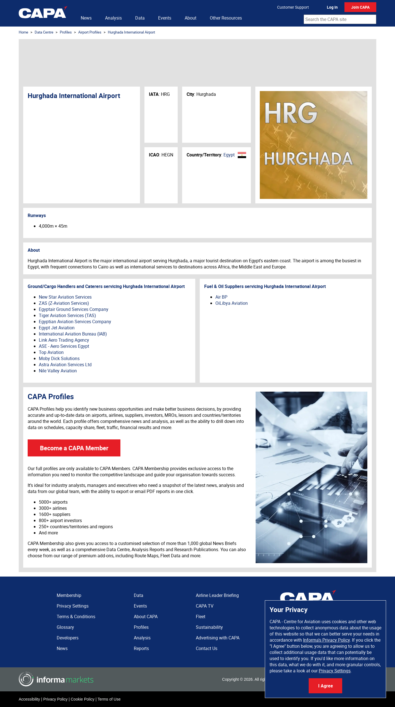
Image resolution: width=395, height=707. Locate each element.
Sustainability (209, 627)
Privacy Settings (335, 671)
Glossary (65, 627)
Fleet (200, 616)
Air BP (221, 297)
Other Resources (226, 18)
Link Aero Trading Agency (64, 340)
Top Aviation (51, 352)
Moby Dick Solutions (59, 358)
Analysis (113, 18)
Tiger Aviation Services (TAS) (67, 315)
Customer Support (293, 7)
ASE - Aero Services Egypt (64, 346)
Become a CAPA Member (74, 448)
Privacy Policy (55, 699)
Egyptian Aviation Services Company (75, 321)
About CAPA (146, 616)
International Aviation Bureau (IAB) (73, 334)
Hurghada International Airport (131, 32)
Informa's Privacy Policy (326, 640)
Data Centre (44, 32)
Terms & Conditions (76, 616)
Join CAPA (360, 7)
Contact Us (206, 648)
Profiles (66, 32)
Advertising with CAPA (217, 638)
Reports (141, 648)
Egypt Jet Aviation (57, 328)
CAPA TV (204, 606)
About (190, 18)
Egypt (229, 155)
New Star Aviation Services (65, 297)
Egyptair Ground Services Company (73, 309)
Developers (67, 638)
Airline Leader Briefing (217, 595)
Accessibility (29, 699)
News (86, 18)
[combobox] (340, 19)
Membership (69, 595)
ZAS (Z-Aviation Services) (64, 303)
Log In (332, 7)
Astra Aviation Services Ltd (65, 364)
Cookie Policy (82, 699)
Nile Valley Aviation (58, 371)
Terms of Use (108, 699)
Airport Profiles (89, 32)
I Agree (325, 686)
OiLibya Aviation (231, 303)
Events (164, 18)
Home (23, 32)
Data (140, 18)
